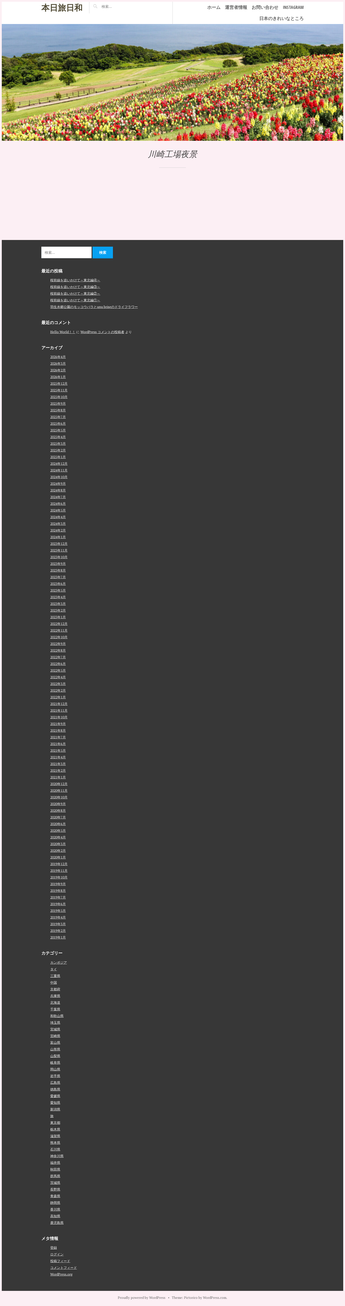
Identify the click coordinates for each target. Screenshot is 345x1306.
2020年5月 (58, 830)
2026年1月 (58, 377)
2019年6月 (58, 904)
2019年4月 (58, 917)
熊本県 (55, 1142)
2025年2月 (58, 450)
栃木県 (55, 1129)
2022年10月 (59, 637)
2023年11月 (59, 550)
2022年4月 (58, 677)
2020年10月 (59, 797)
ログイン (57, 1254)
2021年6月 (58, 744)
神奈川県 (57, 1156)
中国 (53, 982)
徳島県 (55, 1089)
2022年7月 (58, 657)
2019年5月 (58, 910)
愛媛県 (55, 1096)
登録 (53, 1247)
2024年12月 (59, 463)
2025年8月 (58, 410)
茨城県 (55, 1182)
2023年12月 (59, 543)
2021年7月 (58, 737)
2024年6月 (58, 503)
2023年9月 (58, 563)
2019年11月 (59, 870)
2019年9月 (58, 884)
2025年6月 (58, 423)
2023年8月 (58, 570)
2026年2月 (58, 370)
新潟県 (55, 1109)
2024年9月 (58, 483)
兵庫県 (55, 996)
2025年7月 (58, 417)
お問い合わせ (265, 7)
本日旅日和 (61, 7)
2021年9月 (58, 724)
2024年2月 (58, 530)
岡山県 (55, 1069)
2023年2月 (58, 610)
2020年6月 (58, 824)
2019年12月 (59, 864)
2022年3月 (58, 683)
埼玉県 (55, 1022)
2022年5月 (58, 670)
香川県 (55, 1209)
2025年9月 (58, 403)
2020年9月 (58, 804)
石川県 (55, 1149)
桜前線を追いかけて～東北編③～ (75, 286)
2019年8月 (58, 890)
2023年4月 (58, 597)
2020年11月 (59, 790)
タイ (53, 969)
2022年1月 (58, 697)
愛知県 (55, 1102)
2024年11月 (59, 470)
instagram (293, 7)
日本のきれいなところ (281, 18)
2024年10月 (59, 477)
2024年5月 (58, 510)
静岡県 (55, 1202)
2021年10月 (59, 717)
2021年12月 (59, 703)
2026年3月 (58, 363)
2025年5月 (58, 430)
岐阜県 (55, 1062)
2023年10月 (59, 557)
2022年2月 (58, 690)
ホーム (214, 7)
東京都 (55, 1122)
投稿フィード (60, 1261)
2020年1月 (58, 857)
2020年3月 (58, 844)
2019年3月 (58, 924)
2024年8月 (58, 490)
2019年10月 (59, 877)
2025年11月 (59, 390)
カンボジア (58, 962)
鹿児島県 (57, 1222)
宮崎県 (55, 1036)
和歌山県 (57, 1016)
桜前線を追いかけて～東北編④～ (75, 280)
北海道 (55, 1002)
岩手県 (55, 1076)
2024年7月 (58, 497)
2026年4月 (58, 357)
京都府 (55, 989)
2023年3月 (58, 603)
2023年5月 (58, 590)
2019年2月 (58, 930)
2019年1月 (58, 937)
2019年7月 (58, 897)
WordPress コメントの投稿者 (102, 332)
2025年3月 (58, 443)
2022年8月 (58, 650)
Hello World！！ (62, 332)
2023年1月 (58, 617)
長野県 (55, 1189)
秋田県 (55, 1169)
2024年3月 (58, 523)
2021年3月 (58, 764)
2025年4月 (58, 437)
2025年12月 (59, 383)
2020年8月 (58, 810)
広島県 (55, 1082)
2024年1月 (58, 537)
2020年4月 (58, 837)
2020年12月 (59, 784)
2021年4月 (58, 757)
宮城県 (55, 1029)
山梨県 (55, 1056)
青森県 (55, 1196)
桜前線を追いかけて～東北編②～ (75, 293)
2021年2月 (58, 770)
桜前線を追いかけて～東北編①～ (75, 300)
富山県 (55, 1042)
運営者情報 (236, 7)
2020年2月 (58, 850)
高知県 (55, 1216)
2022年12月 (59, 623)
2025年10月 (59, 397)
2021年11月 (59, 710)
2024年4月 (58, 517)
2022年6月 (58, 663)
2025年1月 (58, 457)
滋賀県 (55, 1136)
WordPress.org (61, 1274)
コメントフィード (63, 1267)
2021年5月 (58, 750)
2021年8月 (58, 730)
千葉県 (55, 1009)
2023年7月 (58, 577)
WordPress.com (214, 1297)
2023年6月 (58, 583)
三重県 (55, 975)
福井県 (55, 1162)
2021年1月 (58, 777)
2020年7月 (58, 817)
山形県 (55, 1049)
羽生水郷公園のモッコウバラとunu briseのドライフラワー (94, 306)
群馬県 (55, 1176)
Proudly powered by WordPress (141, 1297)
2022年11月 (59, 630)
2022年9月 (58, 643)
